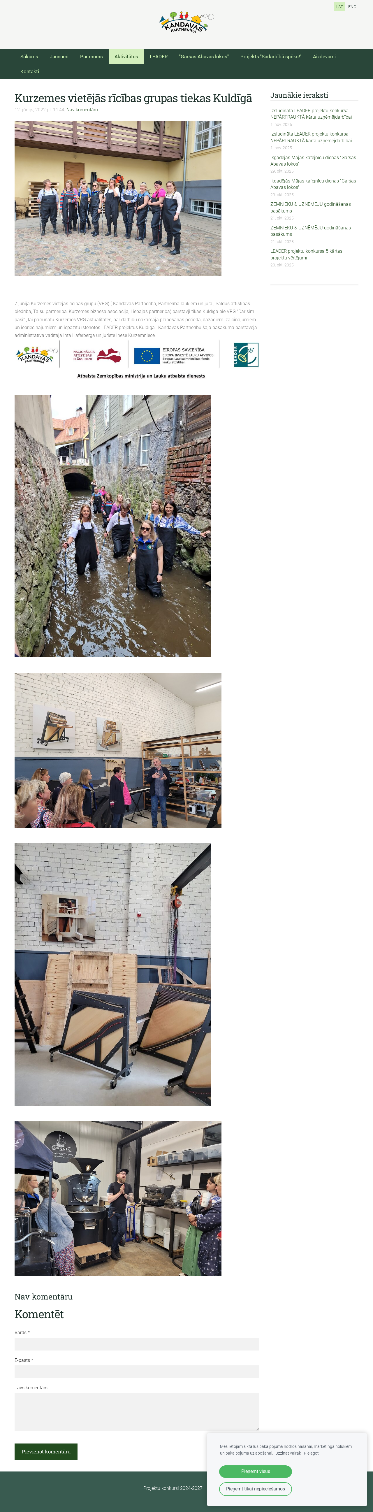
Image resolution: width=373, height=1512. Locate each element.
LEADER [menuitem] (159, 56)
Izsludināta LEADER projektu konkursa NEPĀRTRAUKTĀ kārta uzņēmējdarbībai (311, 114)
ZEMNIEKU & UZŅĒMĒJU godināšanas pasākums (310, 207)
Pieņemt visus (255, 1471)
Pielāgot (311, 1453)
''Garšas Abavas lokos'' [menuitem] (204, 56)
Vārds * (22, 1332)
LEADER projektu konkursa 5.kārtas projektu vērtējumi (306, 254)
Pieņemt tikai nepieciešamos (255, 1489)
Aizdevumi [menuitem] (324, 56)
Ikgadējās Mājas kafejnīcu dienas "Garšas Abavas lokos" (313, 161)
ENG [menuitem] (352, 6)
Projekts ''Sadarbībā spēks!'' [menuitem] (270, 56)
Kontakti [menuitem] (29, 71)
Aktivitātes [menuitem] (126, 56)
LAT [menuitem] (339, 6)
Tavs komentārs (31, 1387)
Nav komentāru (82, 110)
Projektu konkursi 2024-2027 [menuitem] (173, 1488)
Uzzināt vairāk (288, 1453)
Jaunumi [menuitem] (59, 56)
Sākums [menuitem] (29, 56)
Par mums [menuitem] (91, 56)
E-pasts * (24, 1360)
